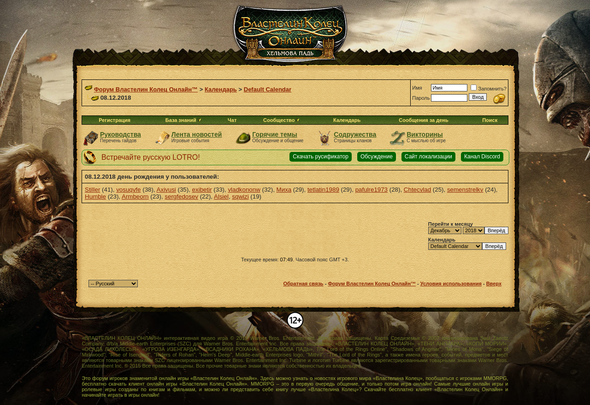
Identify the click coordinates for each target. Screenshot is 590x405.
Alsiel (221, 196)
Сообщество (281, 120)
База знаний (180, 120)
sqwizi (240, 196)
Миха (284, 189)
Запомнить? (489, 88)
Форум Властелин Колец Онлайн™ (146, 89)
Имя (417, 88)
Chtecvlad (417, 189)
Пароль (421, 98)
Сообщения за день (423, 120)
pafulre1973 (371, 189)
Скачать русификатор (320, 156)
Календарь (221, 89)
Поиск (489, 120)
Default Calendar (267, 89)
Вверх (494, 283)
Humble (95, 196)
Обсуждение (376, 156)
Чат (232, 120)
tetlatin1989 (323, 189)
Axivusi (166, 189)
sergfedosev (181, 196)
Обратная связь (303, 283)
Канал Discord (482, 156)
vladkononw (244, 189)
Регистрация (114, 120)
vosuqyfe (128, 189)
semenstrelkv (465, 189)
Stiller (92, 189)
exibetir (202, 189)
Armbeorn (135, 196)
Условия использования (451, 283)
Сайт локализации (428, 156)
